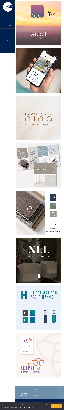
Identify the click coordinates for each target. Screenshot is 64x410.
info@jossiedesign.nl (24, 393)
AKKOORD (56, 406)
